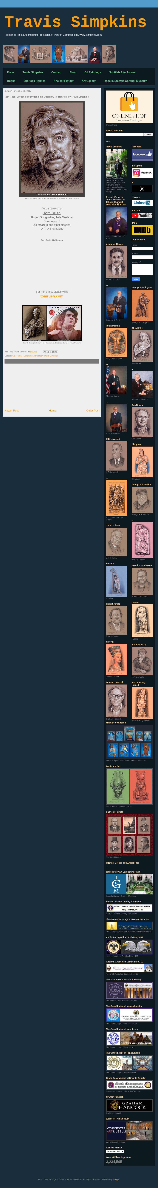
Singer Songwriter (25, 356)
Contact (56, 72)
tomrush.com (51, 296)
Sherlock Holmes (34, 80)
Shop (73, 72)
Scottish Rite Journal (122, 72)
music (14, 356)
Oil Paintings (92, 72)
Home (52, 410)
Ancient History (64, 80)
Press (10, 72)
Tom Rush (38, 356)
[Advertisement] (51, 386)
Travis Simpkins (76, 23)
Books (11, 80)
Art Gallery (89, 80)
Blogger (116, 1179)
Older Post (92, 410)
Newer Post (12, 410)
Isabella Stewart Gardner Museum (125, 80)
